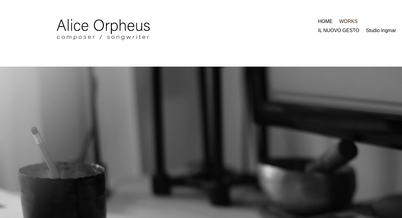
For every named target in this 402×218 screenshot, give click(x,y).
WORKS (348, 21)
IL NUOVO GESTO (338, 30)
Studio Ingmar (381, 30)
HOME (325, 21)
